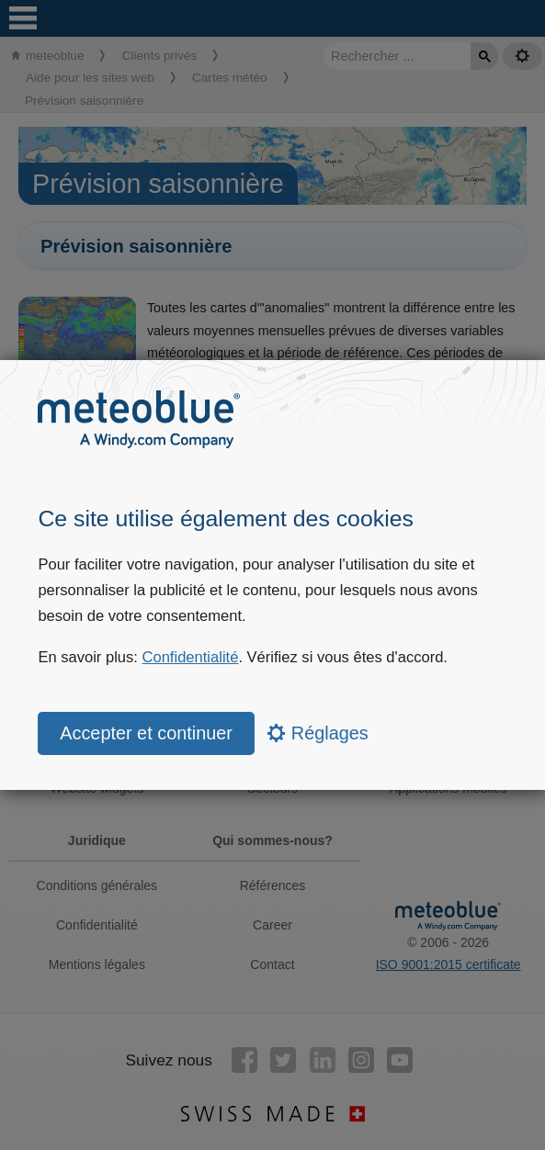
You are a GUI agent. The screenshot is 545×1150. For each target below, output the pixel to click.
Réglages (317, 733)
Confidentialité (190, 657)
